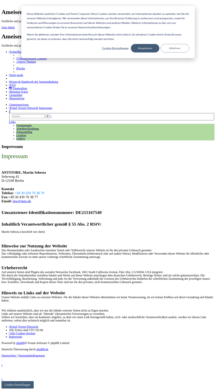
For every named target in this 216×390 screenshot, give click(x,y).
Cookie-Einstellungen (115, 48)
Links (12, 122)
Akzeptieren (145, 48)
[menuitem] (31, 58)
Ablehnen (174, 48)
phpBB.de (42, 349)
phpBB (20, 343)
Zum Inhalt (8, 27)
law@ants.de (22, 201)
